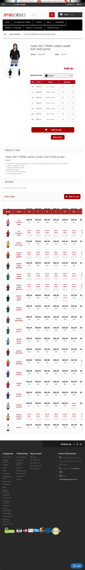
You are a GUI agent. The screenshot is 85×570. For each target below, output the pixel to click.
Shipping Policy (53, 28)
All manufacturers (22, 22)
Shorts (5, 500)
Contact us (70, 4)
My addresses (35, 495)
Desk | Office (7, 546)
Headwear (59, 22)
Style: (57, 54)
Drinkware (6, 538)
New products (21, 490)
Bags (49, 22)
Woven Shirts (7, 514)
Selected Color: (36, 75)
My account (36, 486)
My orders (33, 490)
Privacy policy (21, 503)
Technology (7, 517)
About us (19, 500)
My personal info (36, 498)
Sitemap (19, 512)
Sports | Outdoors (34, 28)
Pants (5, 503)
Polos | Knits (7, 490)
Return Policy (21, 506)
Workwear (6, 527)
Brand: (33, 54)
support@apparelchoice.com (68, 512)
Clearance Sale (8, 557)
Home (7, 22)
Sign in (78, 4)
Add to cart (72, 196)
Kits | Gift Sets (8, 549)
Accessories (7, 530)
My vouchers (34, 501)
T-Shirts (38, 22)
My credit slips (35, 493)
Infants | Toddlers (13, 28)
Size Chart (20, 509)
